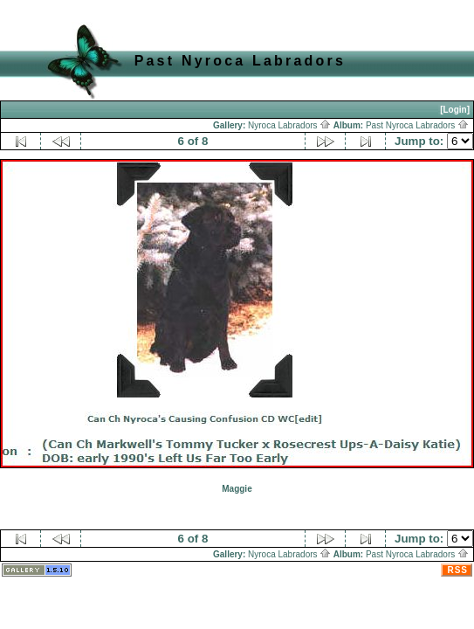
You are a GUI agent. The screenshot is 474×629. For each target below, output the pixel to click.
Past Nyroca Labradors (417, 125)
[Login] (455, 109)
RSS (457, 570)
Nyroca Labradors (289, 125)
